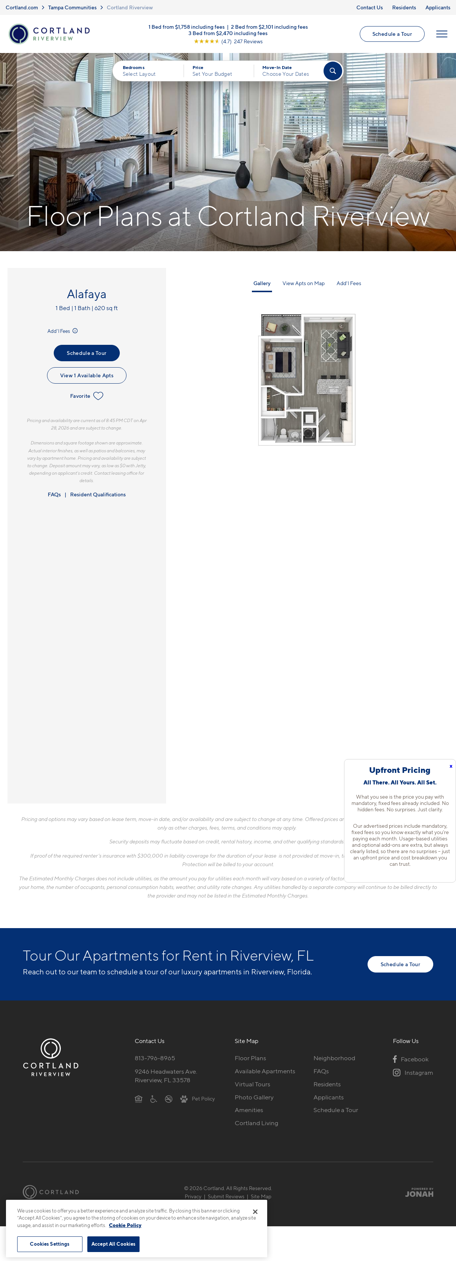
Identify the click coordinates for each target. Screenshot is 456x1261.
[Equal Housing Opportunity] (139, 1099)
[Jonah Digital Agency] (416, 1191)
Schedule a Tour (392, 34)
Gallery (262, 283)
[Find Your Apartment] (333, 71)
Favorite (86, 396)
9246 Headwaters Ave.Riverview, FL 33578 (166, 1076)
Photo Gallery (254, 1097)
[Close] (255, 1212)
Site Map (261, 1196)
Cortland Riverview (130, 7)
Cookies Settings (49, 1244)
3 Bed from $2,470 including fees (228, 32)
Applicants (437, 7)
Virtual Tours (252, 1084)
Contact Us (369, 7)
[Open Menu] (441, 34)
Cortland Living (256, 1123)
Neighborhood (334, 1058)
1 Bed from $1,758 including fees (187, 26)
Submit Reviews (226, 1196)
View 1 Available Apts (86, 375)
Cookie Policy (125, 1225)
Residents (404, 7)
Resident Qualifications (98, 494)
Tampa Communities (72, 7)
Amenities (249, 1110)
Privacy (193, 1196)
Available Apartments (265, 1071)
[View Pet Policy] (197, 1099)
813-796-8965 (155, 1058)
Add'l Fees (63, 331)
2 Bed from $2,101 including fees (269, 26)
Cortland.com (22, 7)
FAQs (54, 494)
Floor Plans (250, 1058)
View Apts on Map (303, 283)
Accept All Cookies (113, 1244)
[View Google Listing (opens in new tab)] (228, 41)
